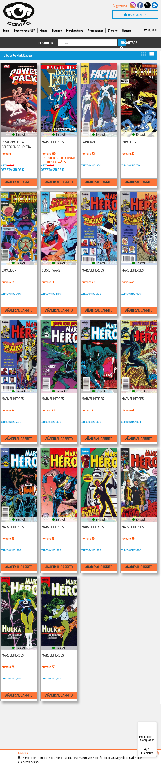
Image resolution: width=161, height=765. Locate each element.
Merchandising (74, 30)
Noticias (126, 30)
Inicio (6, 30)
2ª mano (113, 30)
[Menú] (154, 723)
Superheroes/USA (24, 30)
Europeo (57, 30)
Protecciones (95, 30)
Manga (44, 30)
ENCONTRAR (123, 43)
